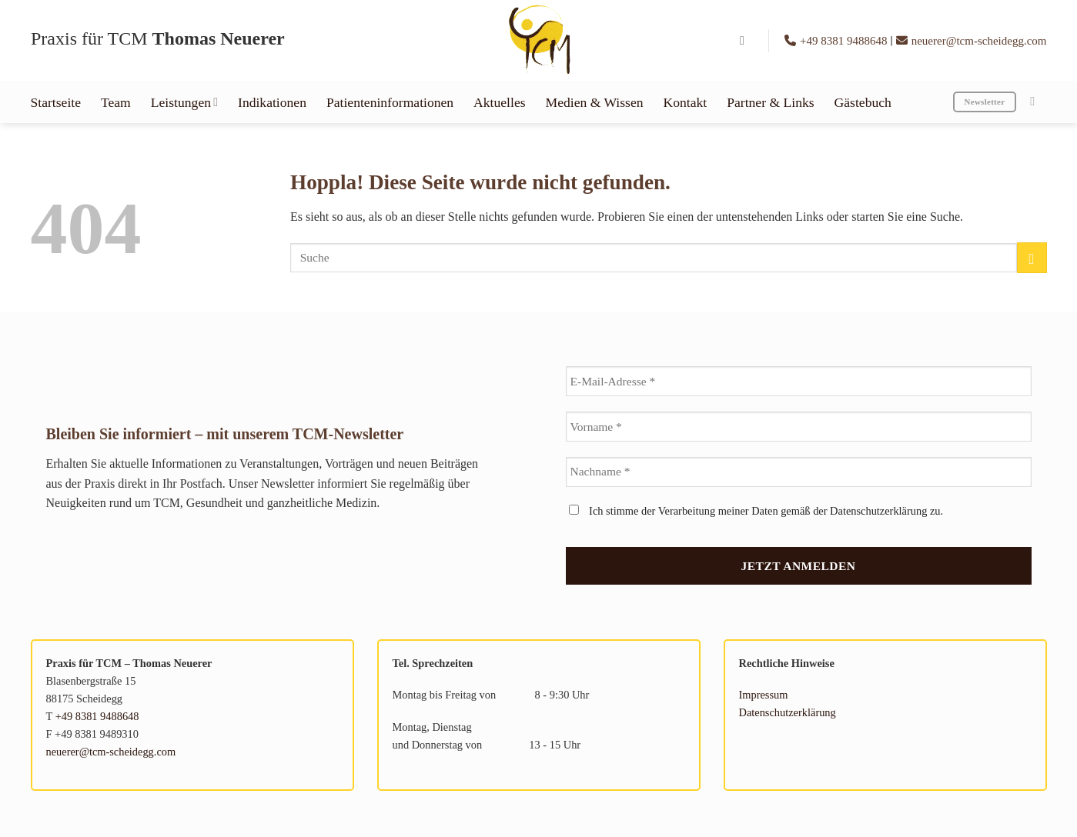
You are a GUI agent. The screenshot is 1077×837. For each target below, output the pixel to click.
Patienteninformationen (389, 102)
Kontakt (685, 102)
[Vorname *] (799, 427)
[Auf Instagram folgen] (1036, 101)
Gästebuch (863, 102)
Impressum (763, 695)
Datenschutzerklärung (787, 712)
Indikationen (272, 102)
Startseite (56, 102)
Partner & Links (770, 102)
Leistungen (184, 102)
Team (116, 102)
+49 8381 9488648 (837, 41)
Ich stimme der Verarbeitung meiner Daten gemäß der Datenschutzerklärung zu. (756, 511)
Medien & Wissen (595, 102)
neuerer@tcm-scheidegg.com (971, 41)
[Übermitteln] (1032, 257)
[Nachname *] (799, 472)
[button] (746, 40)
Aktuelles (499, 102)
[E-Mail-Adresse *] (799, 381)
